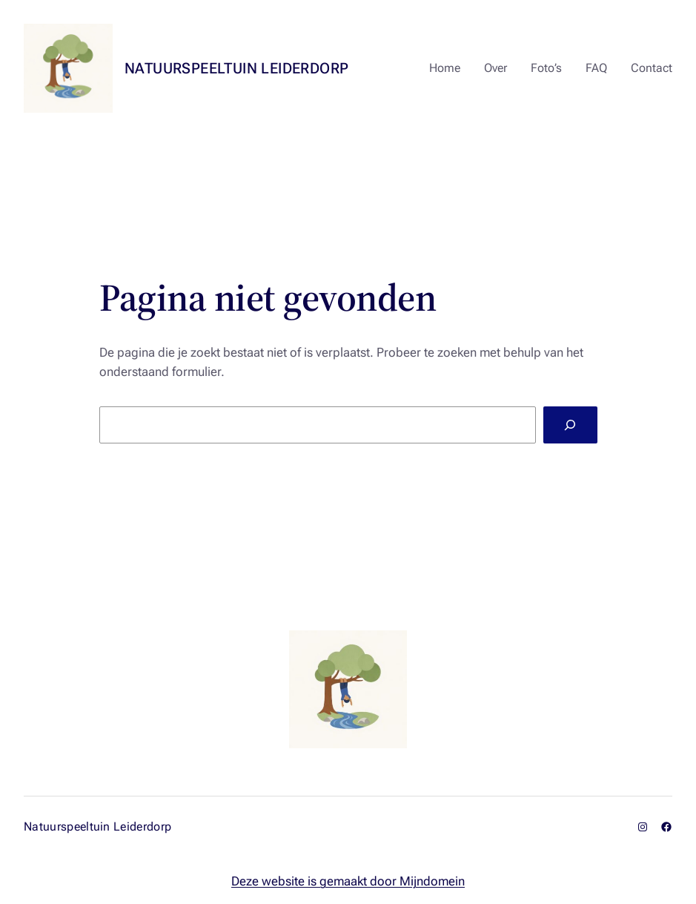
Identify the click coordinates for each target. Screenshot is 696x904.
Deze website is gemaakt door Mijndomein (348, 881)
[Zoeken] (570, 424)
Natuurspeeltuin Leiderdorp (236, 68)
